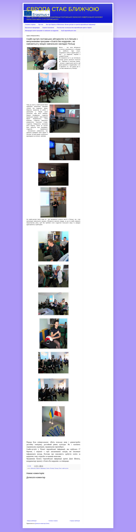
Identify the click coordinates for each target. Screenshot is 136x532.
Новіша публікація (31, 520)
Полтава (52, 468)
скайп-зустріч (65, 468)
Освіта (47, 468)
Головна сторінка (30, 24)
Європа (38, 468)
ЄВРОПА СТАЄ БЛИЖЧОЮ (62, 9)
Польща (56, 468)
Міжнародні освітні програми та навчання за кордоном (41, 30)
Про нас (40, 24)
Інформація (43, 468)
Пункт (60, 468)
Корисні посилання (48, 27)
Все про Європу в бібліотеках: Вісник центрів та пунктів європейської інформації (70, 24)
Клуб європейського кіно (68, 30)
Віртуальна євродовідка (32, 27)
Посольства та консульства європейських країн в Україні (74, 27)
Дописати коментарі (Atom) (42, 523)
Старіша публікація (75, 520)
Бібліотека (33, 468)
